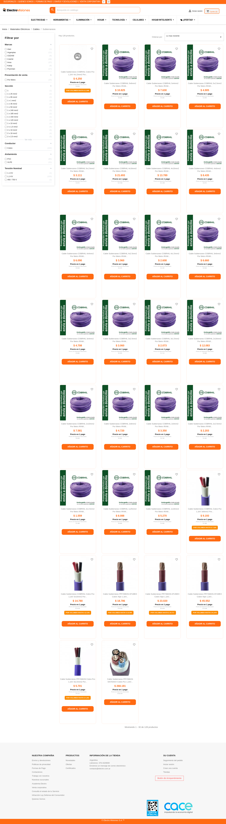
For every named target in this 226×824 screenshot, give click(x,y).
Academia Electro (39, 784)
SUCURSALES (10, 1)
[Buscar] (95, 10)
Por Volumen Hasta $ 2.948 (77, 90)
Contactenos (37, 772)
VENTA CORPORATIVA (90, 1)
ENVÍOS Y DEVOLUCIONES (66, 1)
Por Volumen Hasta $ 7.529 (204, 527)
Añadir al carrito (78, 101)
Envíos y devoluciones (41, 760)
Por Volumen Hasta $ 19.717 (162, 612)
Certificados (70, 768)
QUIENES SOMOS (26, 1)
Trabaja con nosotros (40, 776)
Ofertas (69, 764)
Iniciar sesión (168, 764)
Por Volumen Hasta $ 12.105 (78, 612)
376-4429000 (104, 763)
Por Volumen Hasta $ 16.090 (120, 612)
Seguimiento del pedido (173, 760)
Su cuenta (169, 755)
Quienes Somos (38, 799)
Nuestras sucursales (40, 780)
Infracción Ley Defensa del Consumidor (48, 795)
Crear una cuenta (170, 768)
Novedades (70, 760)
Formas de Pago (39, 768)
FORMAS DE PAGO (44, 1)
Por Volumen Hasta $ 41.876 (205, 612)
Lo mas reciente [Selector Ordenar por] (194, 37)
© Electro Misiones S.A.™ (113, 820)
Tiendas (166, 772)
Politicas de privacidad (41, 764)
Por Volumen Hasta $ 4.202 (77, 698)
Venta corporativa (39, 787)
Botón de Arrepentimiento (169, 778)
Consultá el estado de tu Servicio (45, 791)
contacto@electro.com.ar (100, 769)
